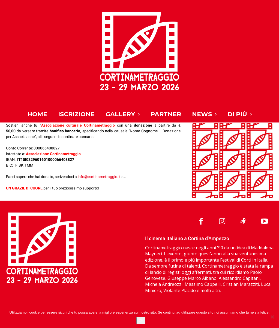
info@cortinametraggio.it (99, 176)
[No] (272, 317)
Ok (141, 320)
